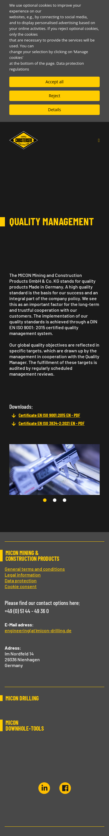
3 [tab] (66, 501)
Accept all (54, 81)
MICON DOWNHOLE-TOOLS (25, 725)
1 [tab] (46, 501)
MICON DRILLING (22, 698)
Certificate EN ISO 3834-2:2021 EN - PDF (52, 423)
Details (54, 109)
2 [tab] (56, 501)
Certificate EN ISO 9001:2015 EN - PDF (49, 415)
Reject (54, 95)
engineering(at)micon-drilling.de (38, 630)
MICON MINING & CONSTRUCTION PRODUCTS (32, 555)
